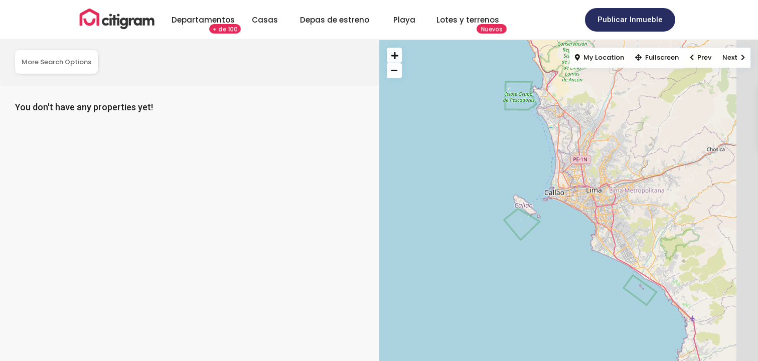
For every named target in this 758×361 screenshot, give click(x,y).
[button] (630, 20)
